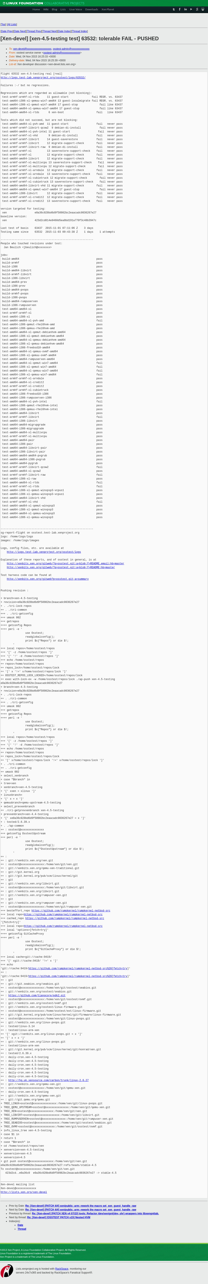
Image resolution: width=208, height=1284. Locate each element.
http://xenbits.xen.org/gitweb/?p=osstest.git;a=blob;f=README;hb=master (61, 567)
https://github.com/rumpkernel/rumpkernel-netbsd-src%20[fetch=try (78, 968)
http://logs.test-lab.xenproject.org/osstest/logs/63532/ (43, 77)
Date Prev (6, 31)
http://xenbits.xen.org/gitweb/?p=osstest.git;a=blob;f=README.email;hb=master (65, 563)
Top (3, 24)
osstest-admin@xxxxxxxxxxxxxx (71, 48)
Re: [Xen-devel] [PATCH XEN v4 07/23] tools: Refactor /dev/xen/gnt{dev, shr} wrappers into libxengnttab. (95, 1213)
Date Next (19, 31)
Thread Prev (34, 31)
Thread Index (79, 31)
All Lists (12, 24)
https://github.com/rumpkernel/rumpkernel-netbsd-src (71, 910)
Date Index (64, 31)
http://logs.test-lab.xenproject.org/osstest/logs (44, 552)
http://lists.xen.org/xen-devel (24, 1192)
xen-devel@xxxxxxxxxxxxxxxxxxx (32, 48)
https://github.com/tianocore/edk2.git (36, 995)
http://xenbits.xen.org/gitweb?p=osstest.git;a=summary (48, 579)
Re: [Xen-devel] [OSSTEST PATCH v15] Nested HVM (58, 1217)
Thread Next (49, 31)
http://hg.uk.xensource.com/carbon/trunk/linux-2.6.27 (48, 1080)
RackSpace (61, 1268)
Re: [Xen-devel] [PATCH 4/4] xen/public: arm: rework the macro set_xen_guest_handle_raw (80, 1205)
